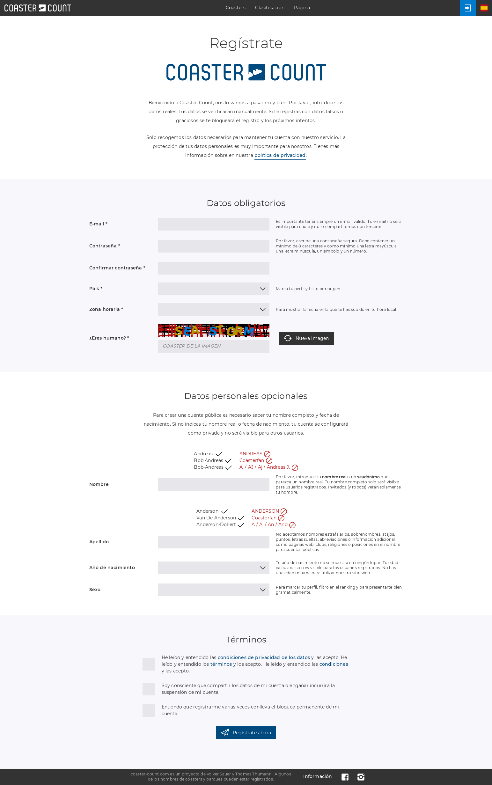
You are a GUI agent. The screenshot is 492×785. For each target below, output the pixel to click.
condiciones (333, 664)
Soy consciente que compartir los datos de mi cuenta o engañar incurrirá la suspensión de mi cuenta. (248, 689)
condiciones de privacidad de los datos (264, 657)
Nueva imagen (306, 338)
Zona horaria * (106, 309)
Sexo (95, 589)
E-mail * (98, 224)
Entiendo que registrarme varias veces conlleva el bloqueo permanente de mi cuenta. (250, 710)
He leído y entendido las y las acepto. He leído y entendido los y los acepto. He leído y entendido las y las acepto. (255, 664)
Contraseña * (104, 246)
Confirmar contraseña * (117, 268)
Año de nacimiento (112, 567)
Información (317, 776)
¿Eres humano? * (109, 338)
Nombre (99, 484)
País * (95, 288)
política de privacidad (279, 155)
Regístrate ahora (246, 733)
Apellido (99, 542)
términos (221, 664)
